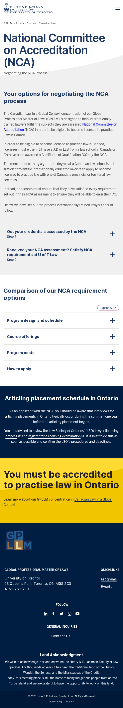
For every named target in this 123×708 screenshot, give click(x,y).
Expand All (108, 307)
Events (106, 586)
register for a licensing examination (54, 436)
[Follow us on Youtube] (77, 613)
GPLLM (8, 23)
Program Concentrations (30, 23)
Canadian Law (47, 23)
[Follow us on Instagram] (69, 613)
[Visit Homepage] (28, 8)
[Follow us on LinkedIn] (45, 613)
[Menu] (117, 8)
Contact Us (60, 636)
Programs (109, 579)
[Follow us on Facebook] (53, 613)
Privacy (70, 701)
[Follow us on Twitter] (61, 613)
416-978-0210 (17, 589)
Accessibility (55, 701)
